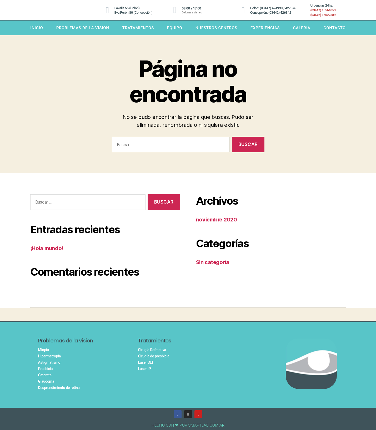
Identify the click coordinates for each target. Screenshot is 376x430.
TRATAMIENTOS (138, 28)
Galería (301, 28)
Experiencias (265, 28)
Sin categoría (213, 262)
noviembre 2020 (217, 219)
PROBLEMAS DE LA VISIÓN (82, 28)
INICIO (36, 28)
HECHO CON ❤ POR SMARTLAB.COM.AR (188, 425)
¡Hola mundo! (47, 248)
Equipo (174, 28)
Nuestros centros (216, 28)
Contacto (335, 28)
